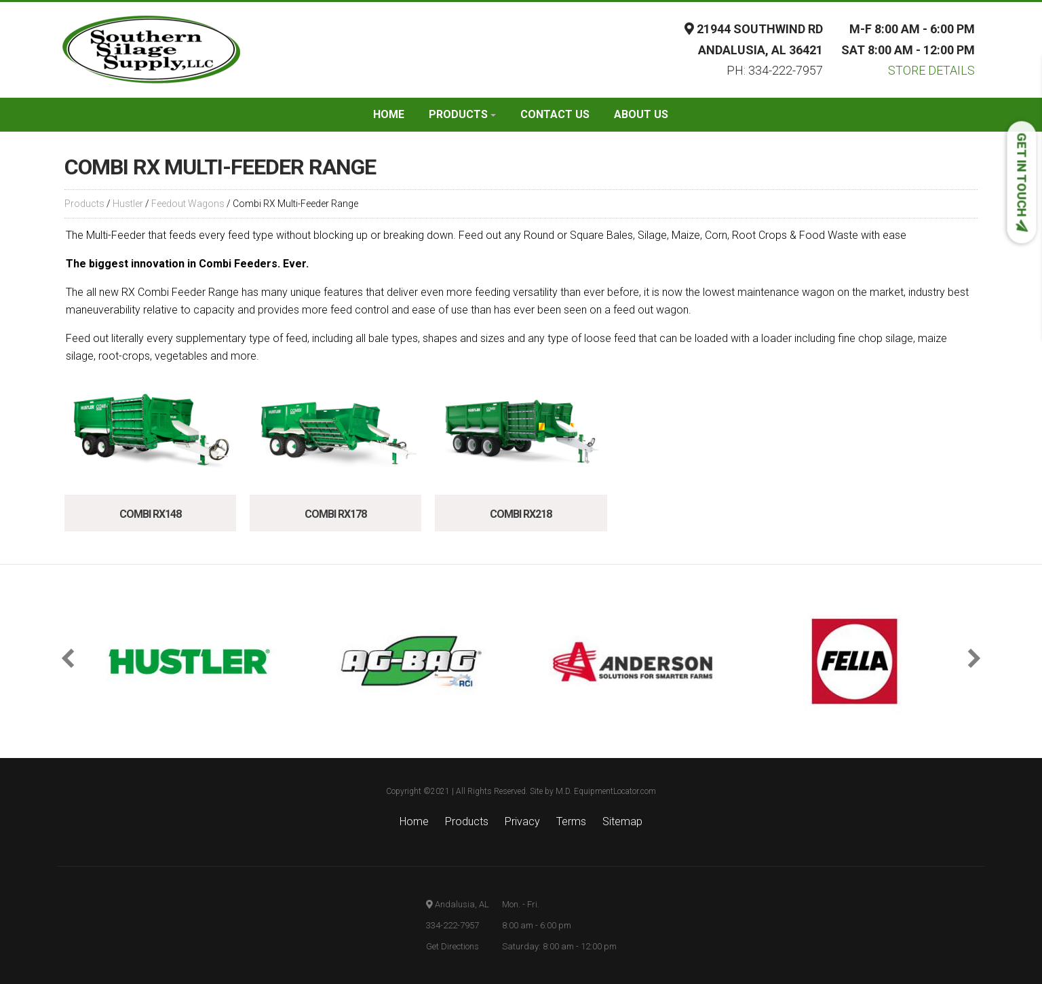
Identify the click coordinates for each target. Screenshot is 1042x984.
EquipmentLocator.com (615, 791)
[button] (71, 658)
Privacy (522, 821)
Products (462, 114)
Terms (571, 821)
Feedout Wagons (188, 203)
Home (388, 114)
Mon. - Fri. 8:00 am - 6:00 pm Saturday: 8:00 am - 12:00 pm (559, 925)
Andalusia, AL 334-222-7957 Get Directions (457, 925)
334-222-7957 (785, 70)
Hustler (128, 203)
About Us (641, 114)
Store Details (931, 70)
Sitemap (622, 821)
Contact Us (555, 114)
